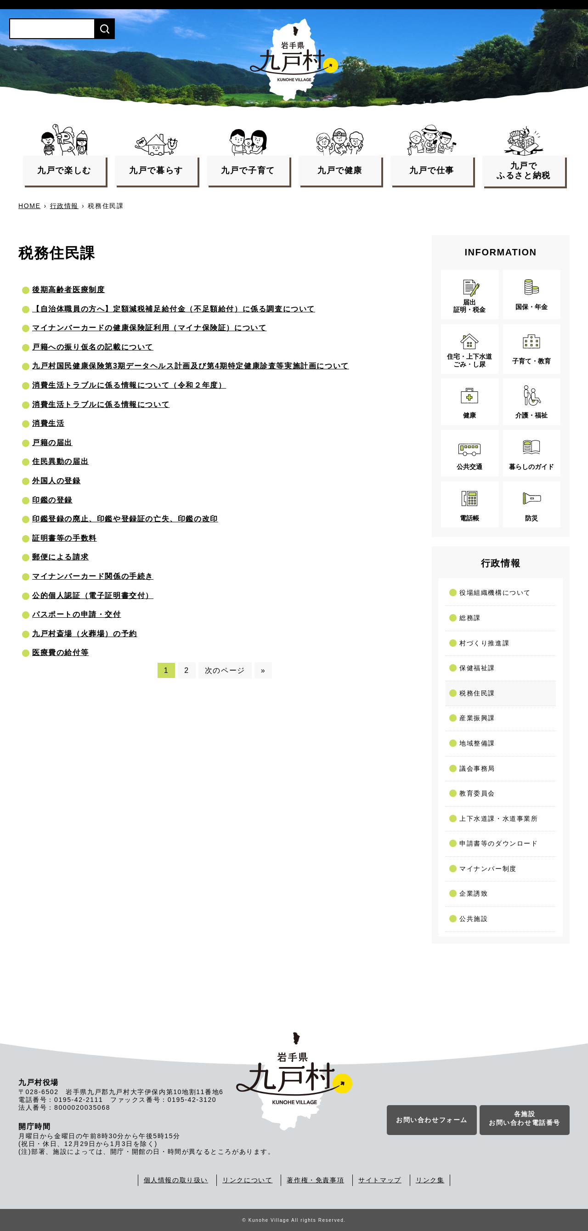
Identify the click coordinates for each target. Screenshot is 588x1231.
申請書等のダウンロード (498, 843)
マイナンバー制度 (488, 868)
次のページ (225, 670)
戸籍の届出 (52, 442)
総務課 (470, 617)
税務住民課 (477, 693)
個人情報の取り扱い (176, 1180)
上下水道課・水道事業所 (498, 818)
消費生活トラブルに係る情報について (101, 404)
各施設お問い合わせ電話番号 (524, 1119)
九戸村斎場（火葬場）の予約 (84, 634)
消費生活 (48, 423)
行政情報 (64, 205)
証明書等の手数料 (64, 538)
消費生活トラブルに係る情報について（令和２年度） (129, 385)
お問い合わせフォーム (432, 1120)
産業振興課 (477, 718)
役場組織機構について (495, 592)
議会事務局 (477, 768)
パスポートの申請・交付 (76, 614)
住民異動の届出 (60, 461)
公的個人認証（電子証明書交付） (92, 595)
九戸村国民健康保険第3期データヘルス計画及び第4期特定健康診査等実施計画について (190, 366)
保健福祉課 (477, 668)
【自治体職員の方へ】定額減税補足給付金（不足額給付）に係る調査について (173, 309)
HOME (29, 205)
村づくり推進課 (484, 643)
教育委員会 (477, 793)
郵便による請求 (60, 557)
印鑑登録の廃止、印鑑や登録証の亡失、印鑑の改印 (125, 519)
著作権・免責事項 (315, 1180)
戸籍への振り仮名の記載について (92, 347)
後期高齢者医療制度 (68, 290)
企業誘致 (473, 893)
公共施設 (473, 918)
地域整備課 (477, 743)
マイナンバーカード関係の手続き (92, 576)
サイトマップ (379, 1180)
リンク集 (430, 1180)
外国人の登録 (56, 481)
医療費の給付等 (60, 652)
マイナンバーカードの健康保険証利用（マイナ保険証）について (149, 328)
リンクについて (247, 1180)
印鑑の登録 (52, 500)
